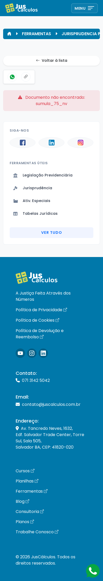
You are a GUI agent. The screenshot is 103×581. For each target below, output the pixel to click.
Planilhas (27, 481)
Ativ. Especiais (31, 200)
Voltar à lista (51, 61)
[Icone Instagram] (20, 353)
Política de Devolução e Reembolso (40, 334)
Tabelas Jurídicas (35, 213)
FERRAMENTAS (36, 34)
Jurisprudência (32, 188)
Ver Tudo (51, 232)
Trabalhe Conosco (37, 532)
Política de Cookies (37, 320)
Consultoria (30, 512)
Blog (22, 501)
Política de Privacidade (41, 310)
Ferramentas (31, 491)
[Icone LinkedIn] (43, 353)
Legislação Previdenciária (42, 175)
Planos (25, 522)
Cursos (25, 471)
